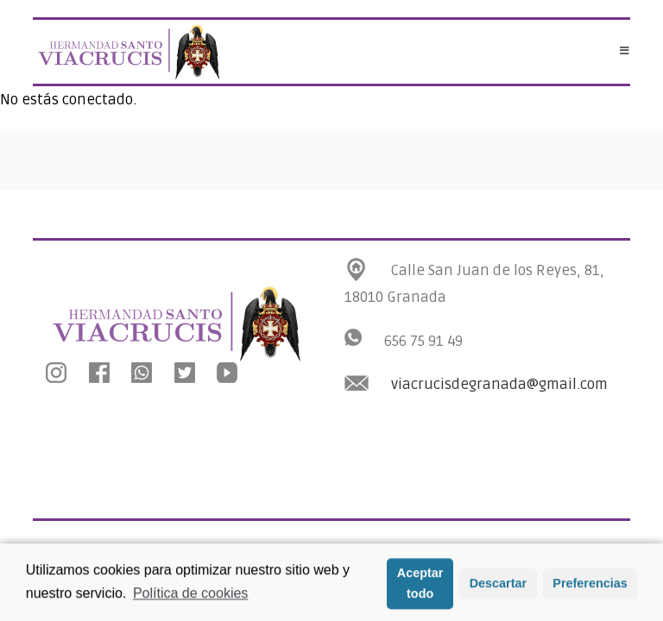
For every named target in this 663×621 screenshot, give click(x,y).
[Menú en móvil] (625, 52)
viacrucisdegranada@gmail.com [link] (499, 384)
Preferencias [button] (589, 588)
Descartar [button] (498, 588)
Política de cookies (190, 598)
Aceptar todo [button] (420, 588)
